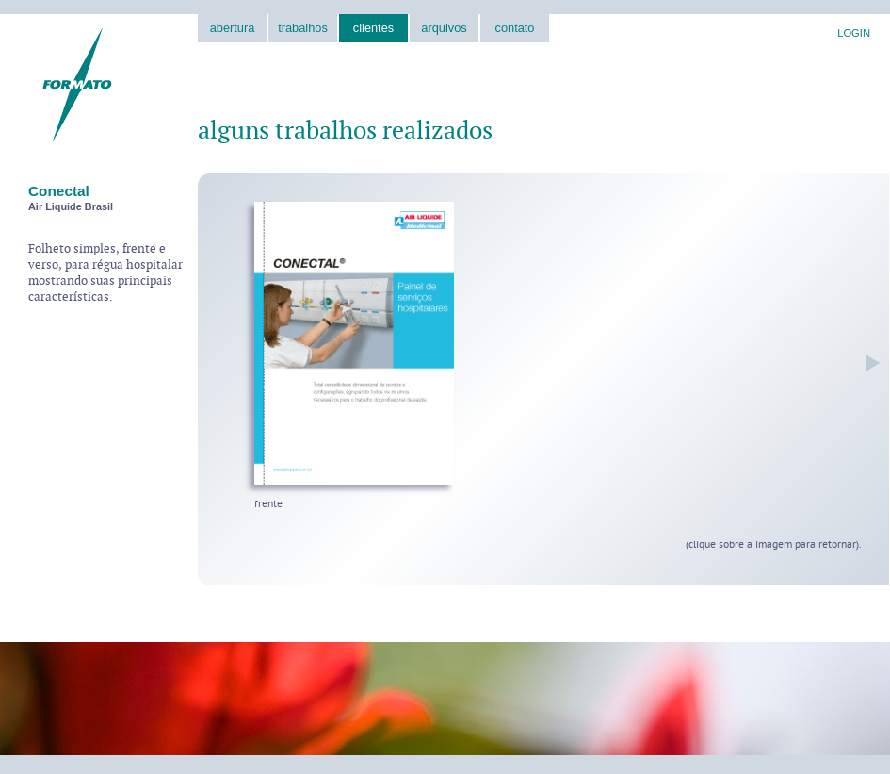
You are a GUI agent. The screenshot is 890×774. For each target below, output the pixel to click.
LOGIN (853, 33)
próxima (868, 362)
